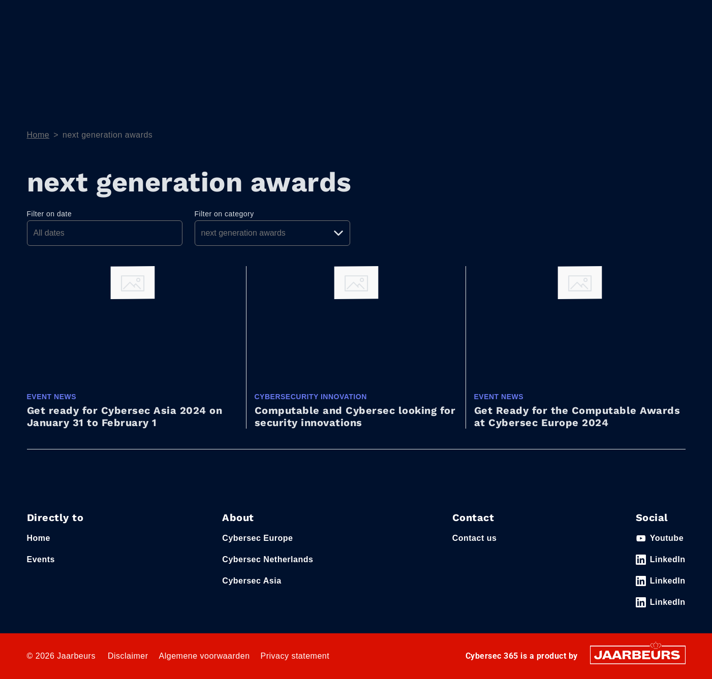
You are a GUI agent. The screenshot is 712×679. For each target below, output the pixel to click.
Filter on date (49, 214)
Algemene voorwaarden (204, 656)
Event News (662, 52)
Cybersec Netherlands (267, 559)
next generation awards (107, 135)
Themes (525, 52)
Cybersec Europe (257, 538)
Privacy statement (295, 656)
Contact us (474, 538)
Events (38, 15)
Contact (546, 15)
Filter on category (224, 214)
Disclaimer (128, 656)
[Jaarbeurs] (638, 654)
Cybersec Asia (251, 580)
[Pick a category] (272, 233)
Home (477, 52)
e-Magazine (597, 52)
